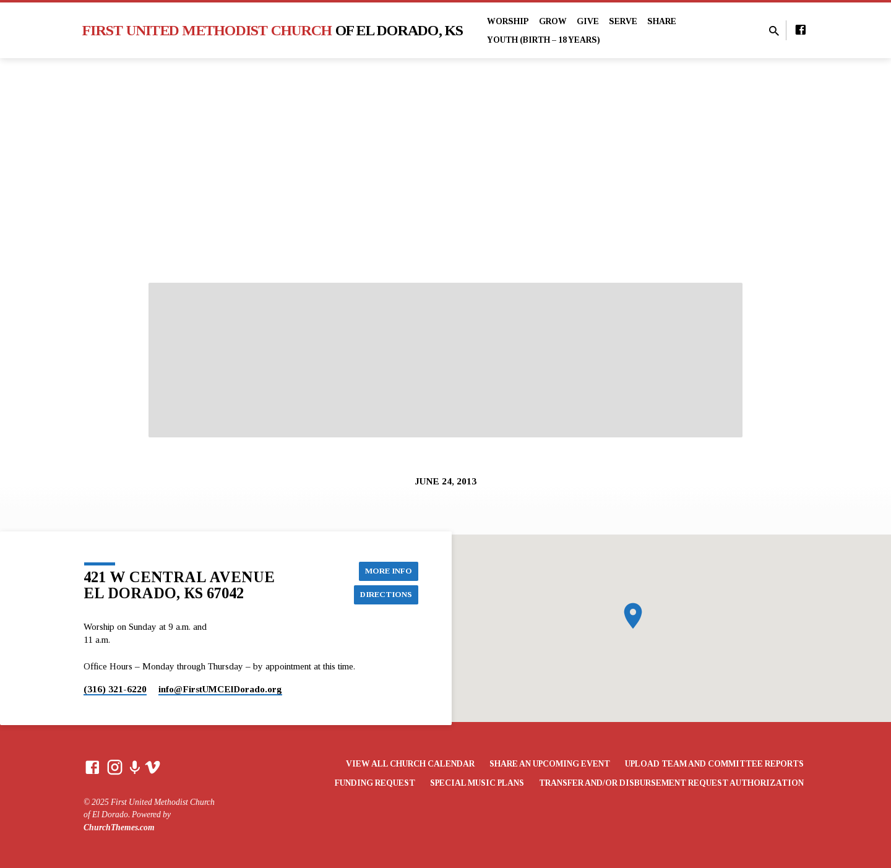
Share (661, 21)
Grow (553, 21)
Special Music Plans (477, 783)
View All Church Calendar (410, 763)
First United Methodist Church (272, 30)
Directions (384, 594)
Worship (508, 21)
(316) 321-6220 (115, 689)
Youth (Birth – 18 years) (543, 40)
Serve (623, 21)
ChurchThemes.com (119, 827)
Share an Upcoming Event (549, 763)
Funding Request (375, 783)
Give (588, 21)
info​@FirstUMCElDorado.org (220, 689)
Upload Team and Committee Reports (714, 763)
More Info (387, 570)
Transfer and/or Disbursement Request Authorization (671, 783)
